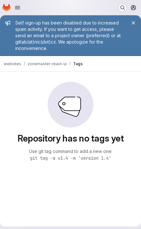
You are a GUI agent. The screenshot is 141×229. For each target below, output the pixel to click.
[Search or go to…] (122, 7)
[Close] (133, 23)
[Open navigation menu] (17, 8)
